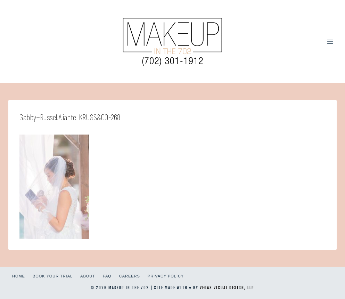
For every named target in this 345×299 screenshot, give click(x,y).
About (87, 276)
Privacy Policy (166, 276)
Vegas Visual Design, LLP (227, 287)
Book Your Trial (53, 276)
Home (18, 276)
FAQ (107, 276)
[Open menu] (329, 41)
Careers (129, 276)
